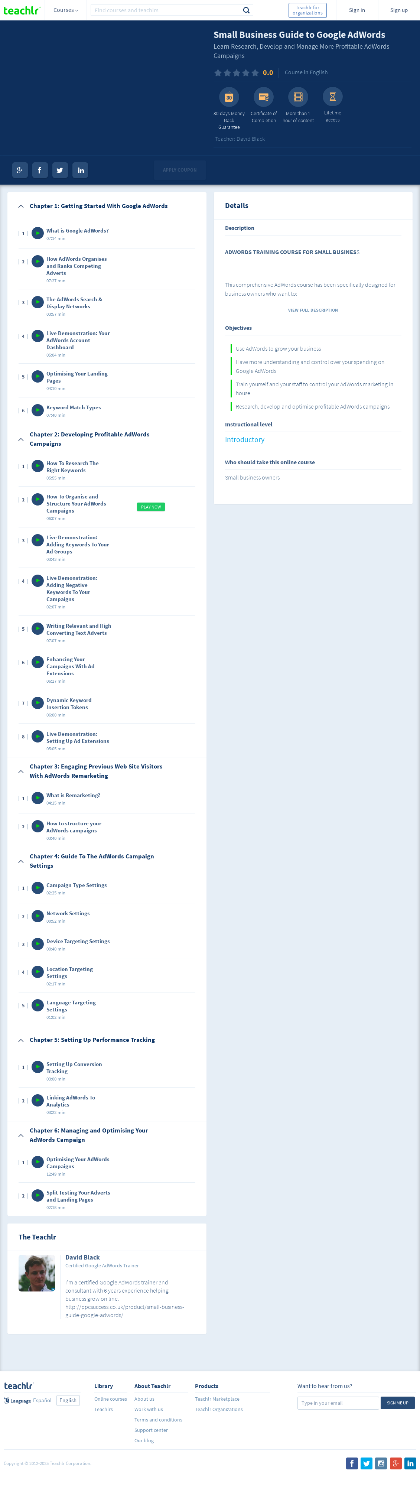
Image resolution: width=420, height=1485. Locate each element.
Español (42, 1400)
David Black (82, 1258)
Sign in (357, 9)
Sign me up (397, 1403)
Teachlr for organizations (308, 10)
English (67, 1400)
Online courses (110, 1398)
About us (144, 1398)
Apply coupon (180, 170)
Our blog (144, 1440)
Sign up (399, 9)
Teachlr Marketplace (217, 1398)
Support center (151, 1430)
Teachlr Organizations (219, 1409)
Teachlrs (103, 1409)
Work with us (148, 1409)
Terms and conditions (158, 1419)
